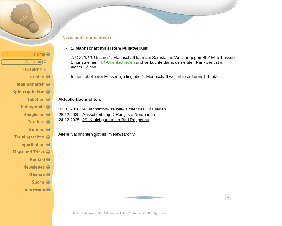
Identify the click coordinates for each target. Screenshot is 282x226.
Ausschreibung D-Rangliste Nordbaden (118, 114)
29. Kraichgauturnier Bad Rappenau (115, 119)
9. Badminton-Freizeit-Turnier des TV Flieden (124, 109)
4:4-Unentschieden (117, 62)
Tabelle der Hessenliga (104, 76)
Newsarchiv (123, 134)
